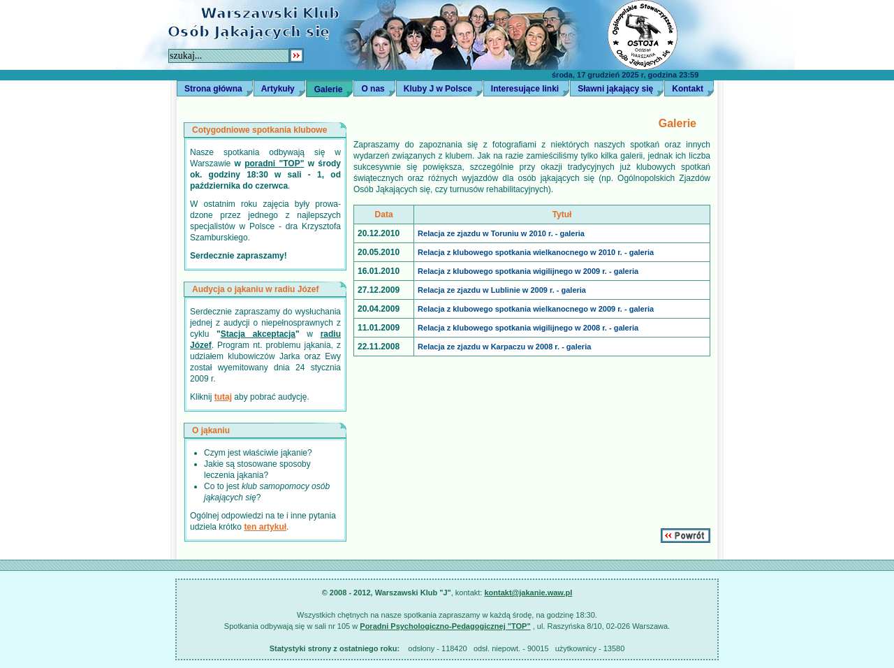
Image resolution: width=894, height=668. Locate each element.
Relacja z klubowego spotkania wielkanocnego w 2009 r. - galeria (536, 309)
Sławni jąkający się (615, 89)
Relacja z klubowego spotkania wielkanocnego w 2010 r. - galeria (536, 252)
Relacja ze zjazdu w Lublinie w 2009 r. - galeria (502, 290)
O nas (372, 89)
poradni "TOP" (274, 163)
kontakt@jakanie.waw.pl (528, 592)
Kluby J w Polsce (438, 89)
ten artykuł (265, 527)
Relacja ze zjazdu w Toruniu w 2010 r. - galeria (501, 233)
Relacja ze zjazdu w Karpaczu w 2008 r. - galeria (504, 346)
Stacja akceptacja (258, 334)
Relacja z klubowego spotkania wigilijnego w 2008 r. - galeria (528, 328)
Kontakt (687, 89)
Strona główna (213, 89)
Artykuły (278, 89)
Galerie (328, 89)
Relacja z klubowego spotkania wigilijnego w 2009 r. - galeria (528, 271)
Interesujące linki (525, 89)
